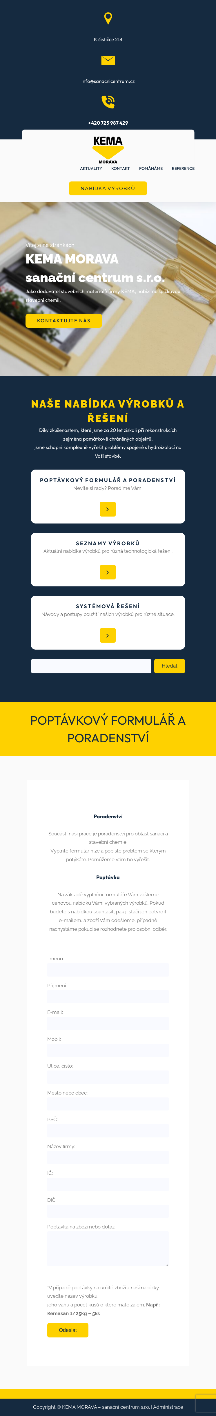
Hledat (169, 666)
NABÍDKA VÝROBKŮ (108, 188)
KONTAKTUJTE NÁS (63, 320)
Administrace (168, 1407)
